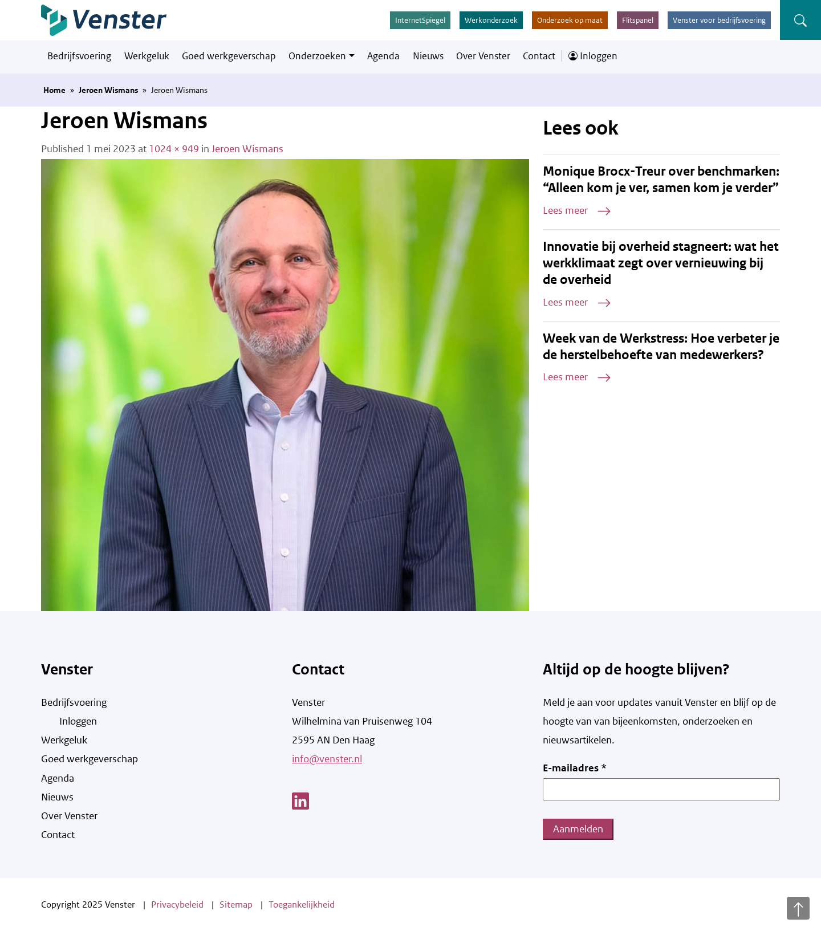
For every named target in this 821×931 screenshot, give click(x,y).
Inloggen (592, 56)
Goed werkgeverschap (229, 56)
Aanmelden (578, 829)
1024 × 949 (174, 149)
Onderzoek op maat (570, 20)
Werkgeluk (146, 56)
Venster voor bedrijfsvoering (719, 20)
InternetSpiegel (420, 20)
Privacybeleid (177, 904)
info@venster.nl (327, 759)
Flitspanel (637, 20)
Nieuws (428, 56)
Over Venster (483, 56)
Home (54, 90)
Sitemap (236, 904)
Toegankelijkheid (302, 904)
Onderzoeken (317, 56)
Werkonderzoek (491, 20)
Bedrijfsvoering (79, 56)
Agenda (383, 56)
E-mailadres (575, 768)
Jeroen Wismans (108, 90)
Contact (539, 56)
